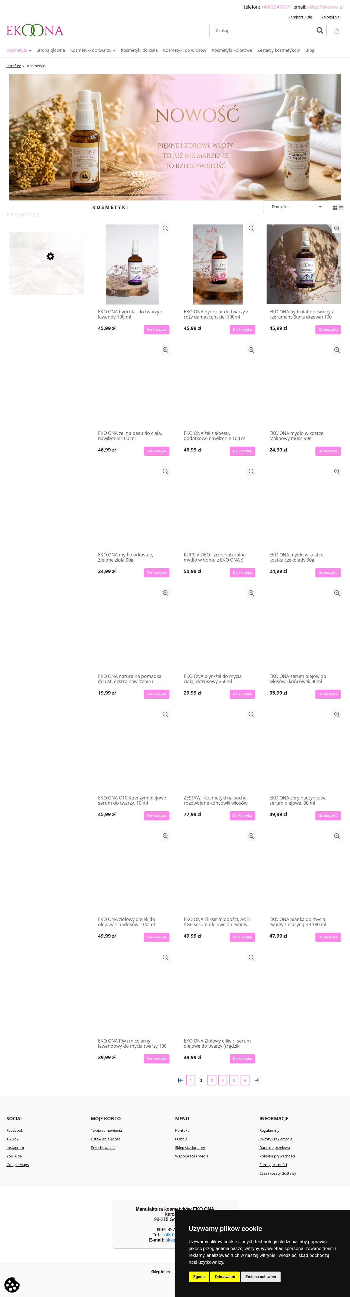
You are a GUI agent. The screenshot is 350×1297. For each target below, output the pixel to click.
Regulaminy (269, 1130)
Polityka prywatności (277, 1156)
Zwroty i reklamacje (275, 1138)
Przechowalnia (103, 1147)
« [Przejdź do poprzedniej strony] (179, 1080)
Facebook (15, 1130)
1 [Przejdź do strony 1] (191, 1080)
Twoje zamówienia (106, 1130)
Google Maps (18, 1164)
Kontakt (182, 1130)
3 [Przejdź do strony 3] (212, 1080)
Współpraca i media (191, 1156)
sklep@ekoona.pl (325, 7)
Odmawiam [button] (225, 1276)
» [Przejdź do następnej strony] (256, 1080)
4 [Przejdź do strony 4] (223, 1080)
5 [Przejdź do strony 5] (234, 1080)
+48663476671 (276, 7)
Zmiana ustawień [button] (260, 1276)
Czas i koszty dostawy (277, 1173)
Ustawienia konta (105, 1138)
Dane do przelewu (274, 1147)
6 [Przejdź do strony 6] (245, 1080)
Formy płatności (273, 1164)
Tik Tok (13, 1138)
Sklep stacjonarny (190, 1147)
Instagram (15, 1147)
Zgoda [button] (199, 1276)
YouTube (14, 1156)
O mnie (181, 1138)
